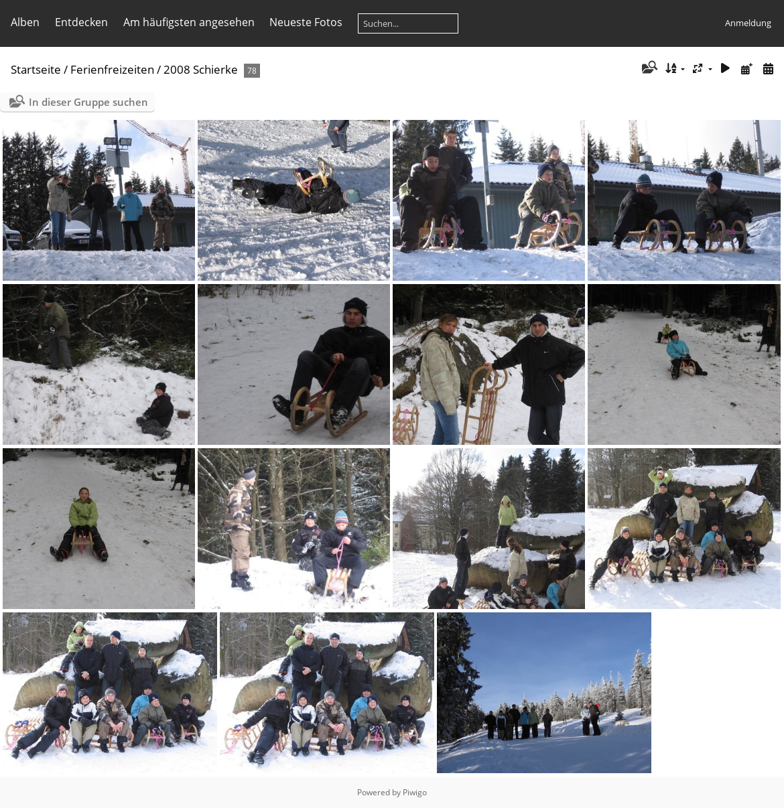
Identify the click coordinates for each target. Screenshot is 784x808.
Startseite (36, 69)
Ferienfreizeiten (112, 69)
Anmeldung (748, 23)
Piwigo (415, 792)
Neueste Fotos (305, 22)
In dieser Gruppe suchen (88, 102)
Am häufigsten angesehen (189, 22)
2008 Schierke (201, 69)
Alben (25, 22)
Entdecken (81, 22)
